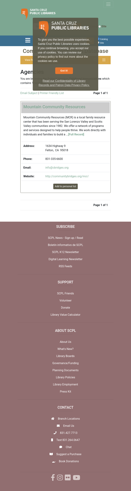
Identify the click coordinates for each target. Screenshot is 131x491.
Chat (69, 447)
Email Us (68, 425)
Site (102, 26)
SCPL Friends (65, 293)
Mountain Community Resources (54, 106)
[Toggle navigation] (108, 4)
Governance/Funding (65, 363)
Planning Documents (65, 370)
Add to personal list (65, 186)
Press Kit (65, 391)
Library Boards (65, 356)
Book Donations (69, 461)
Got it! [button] (64, 70)
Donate (65, 307)
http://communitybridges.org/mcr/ (67, 176)
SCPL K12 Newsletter (65, 252)
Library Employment (65, 384)
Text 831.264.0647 (68, 440)
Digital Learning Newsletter (65, 259)
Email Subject (29, 93)
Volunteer (65, 300)
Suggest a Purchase (68, 454)
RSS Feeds (65, 266)
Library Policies (65, 377)
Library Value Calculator (66, 314)
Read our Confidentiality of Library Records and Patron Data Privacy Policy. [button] (64, 83)
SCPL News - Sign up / (62, 238)
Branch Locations (69, 418)
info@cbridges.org (57, 167)
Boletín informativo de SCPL (65, 245)
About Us (65, 342)
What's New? (66, 349)
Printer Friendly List (52, 93)
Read (80, 238)
